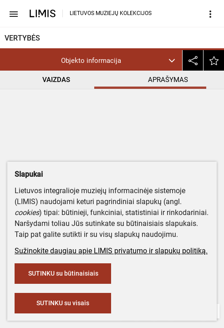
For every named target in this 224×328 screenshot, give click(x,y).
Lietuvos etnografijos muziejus (56, 138)
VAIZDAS (56, 80)
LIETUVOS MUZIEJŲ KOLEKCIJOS (111, 13)
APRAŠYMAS (168, 80)
